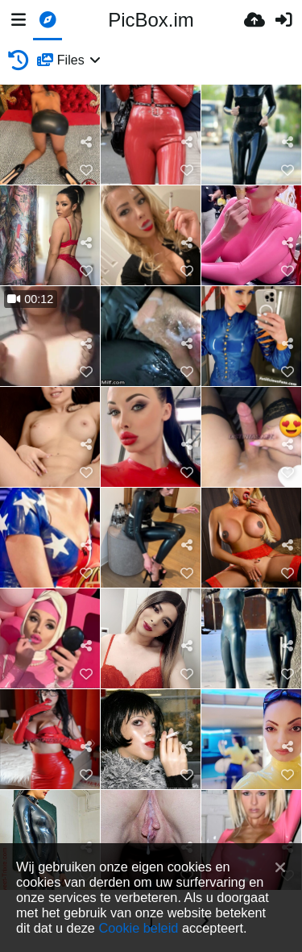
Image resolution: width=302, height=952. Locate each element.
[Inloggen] (283, 20)
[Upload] (254, 20)
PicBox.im (151, 20)
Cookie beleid (138, 928)
